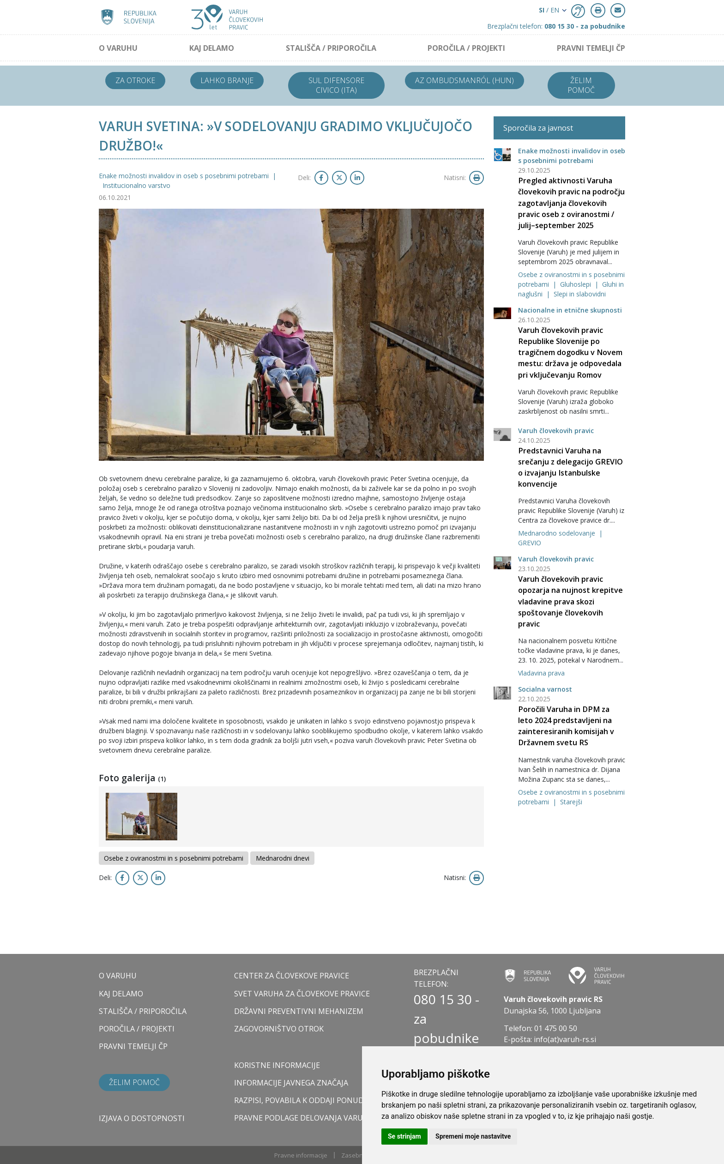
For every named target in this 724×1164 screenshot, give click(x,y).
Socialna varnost (545, 689)
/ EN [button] (549, 10)
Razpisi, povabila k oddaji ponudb (301, 1100)
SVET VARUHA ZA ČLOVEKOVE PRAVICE (302, 994)
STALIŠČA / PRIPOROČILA (331, 48)
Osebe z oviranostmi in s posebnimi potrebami (173, 858)
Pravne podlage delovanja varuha (303, 1118)
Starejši (571, 801)
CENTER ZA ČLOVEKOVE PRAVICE (291, 976)
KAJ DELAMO (211, 48)
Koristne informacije (277, 1065)
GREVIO (529, 542)
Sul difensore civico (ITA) (336, 85)
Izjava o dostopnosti (142, 1118)
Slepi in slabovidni (580, 293)
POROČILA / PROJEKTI (466, 48)
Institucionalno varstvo (136, 185)
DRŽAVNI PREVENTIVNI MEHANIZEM (298, 1011)
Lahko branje (226, 80)
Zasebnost (356, 1155)
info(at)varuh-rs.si (565, 1039)
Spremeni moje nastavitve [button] (473, 1136)
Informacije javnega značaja (291, 1083)
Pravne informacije (300, 1155)
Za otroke (135, 80)
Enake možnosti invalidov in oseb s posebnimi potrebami (185, 175)
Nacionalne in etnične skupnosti (570, 310)
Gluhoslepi (576, 284)
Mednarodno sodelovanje (557, 533)
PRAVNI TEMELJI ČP (591, 48)
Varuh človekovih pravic (556, 430)
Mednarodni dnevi (282, 858)
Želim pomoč (581, 85)
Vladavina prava (541, 673)
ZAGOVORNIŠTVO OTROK (279, 1029)
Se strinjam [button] (404, 1136)
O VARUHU (118, 48)
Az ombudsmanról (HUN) (464, 80)
